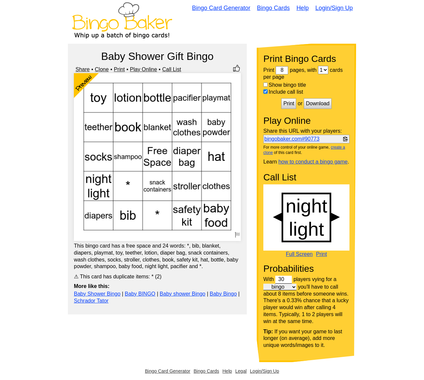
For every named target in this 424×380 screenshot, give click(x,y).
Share (83, 69)
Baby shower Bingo (182, 294)
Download (317, 103)
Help (302, 8)
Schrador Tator (91, 301)
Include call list (283, 92)
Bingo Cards (273, 8)
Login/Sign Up (334, 8)
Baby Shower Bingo (97, 294)
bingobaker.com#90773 (291, 139)
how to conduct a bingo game (312, 162)
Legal (240, 371)
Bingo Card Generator (221, 8)
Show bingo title (284, 85)
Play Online (143, 69)
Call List (171, 69)
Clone (102, 69)
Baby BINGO (140, 294)
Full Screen (299, 254)
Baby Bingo (223, 294)
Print (119, 69)
